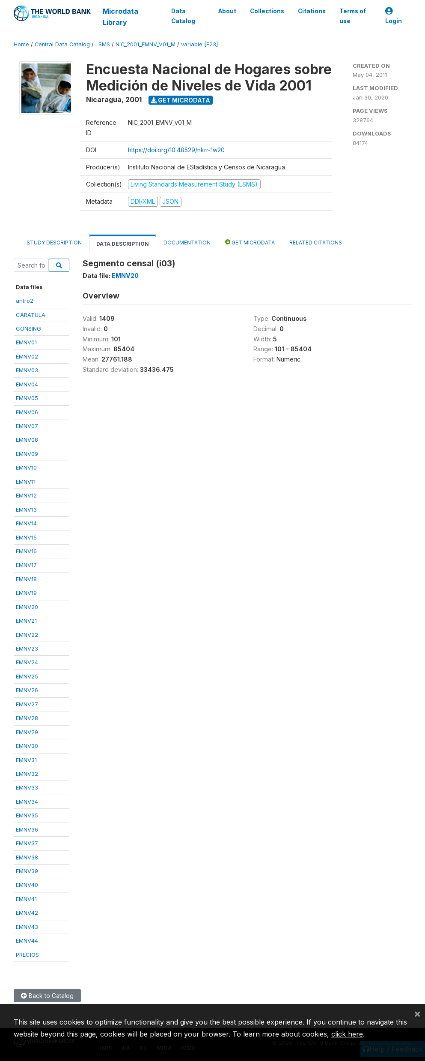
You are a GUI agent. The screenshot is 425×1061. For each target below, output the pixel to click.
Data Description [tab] (122, 244)
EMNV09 (27, 453)
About (227, 11)
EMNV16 (26, 551)
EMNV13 (26, 509)
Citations (311, 11)
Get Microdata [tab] (250, 242)
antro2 (24, 300)
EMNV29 (27, 732)
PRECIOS (27, 954)
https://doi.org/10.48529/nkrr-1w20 (176, 150)
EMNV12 (26, 495)
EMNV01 (26, 342)
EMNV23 (27, 648)
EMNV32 (27, 773)
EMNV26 (27, 690)
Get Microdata (180, 100)
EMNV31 (26, 760)
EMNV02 (27, 356)
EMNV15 (26, 537)
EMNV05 (27, 398)
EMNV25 (27, 676)
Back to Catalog (47, 995)
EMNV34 (27, 801)
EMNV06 (27, 412)
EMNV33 (27, 787)
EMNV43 (27, 926)
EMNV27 (27, 704)
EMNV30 (27, 745)
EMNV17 (26, 564)
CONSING (28, 328)
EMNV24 (27, 662)
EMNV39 (27, 871)
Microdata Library (120, 17)
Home (21, 44)
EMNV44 (27, 940)
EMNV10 (26, 467)
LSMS (102, 44)
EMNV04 (27, 384)
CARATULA (30, 314)
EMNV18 (26, 579)
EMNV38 (27, 857)
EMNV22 (27, 634)
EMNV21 (26, 620)
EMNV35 (27, 815)
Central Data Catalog (62, 44)
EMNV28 (27, 717)
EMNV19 (26, 592)
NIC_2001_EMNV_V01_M (145, 44)
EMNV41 (26, 898)
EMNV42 (27, 912)
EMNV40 (27, 884)
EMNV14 (26, 523)
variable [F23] (199, 44)
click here (347, 1034)
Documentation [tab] (187, 242)
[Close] (417, 1013)
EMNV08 (27, 439)
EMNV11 (26, 481)
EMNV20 (27, 606)
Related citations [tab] (315, 242)
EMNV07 (27, 425)
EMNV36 (27, 829)
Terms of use (352, 16)
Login (393, 16)
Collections (267, 11)
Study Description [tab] (54, 242)
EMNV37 (27, 843)
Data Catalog (183, 16)
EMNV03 (27, 370)
